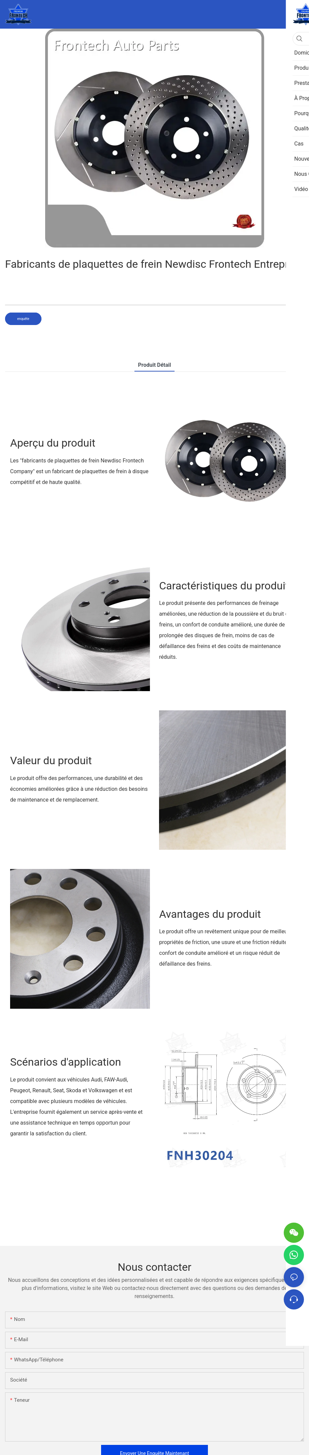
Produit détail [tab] (154, 365)
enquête (23, 319)
